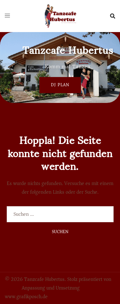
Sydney (12, 287)
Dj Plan (60, 85)
